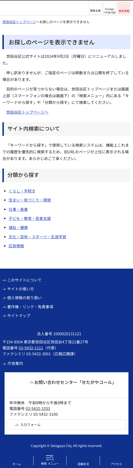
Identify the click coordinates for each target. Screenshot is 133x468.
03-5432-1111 (31, 348)
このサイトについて (24, 279)
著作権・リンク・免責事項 (30, 306)
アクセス (116, 464)
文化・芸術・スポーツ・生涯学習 (37, 236)
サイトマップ (18, 315)
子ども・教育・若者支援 (30, 218)
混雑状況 (83, 464)
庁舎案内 (15, 363)
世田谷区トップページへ (27, 112)
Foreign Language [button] (110, 10)
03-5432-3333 (38, 408)
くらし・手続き (22, 191)
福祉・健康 (18, 227)
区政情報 (16, 246)
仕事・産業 (18, 209)
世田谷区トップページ (19, 21)
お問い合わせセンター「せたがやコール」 (75, 382)
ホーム (16, 464)
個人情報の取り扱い (24, 297)
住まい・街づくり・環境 (30, 200)
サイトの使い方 (20, 288)
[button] (95, 8)
